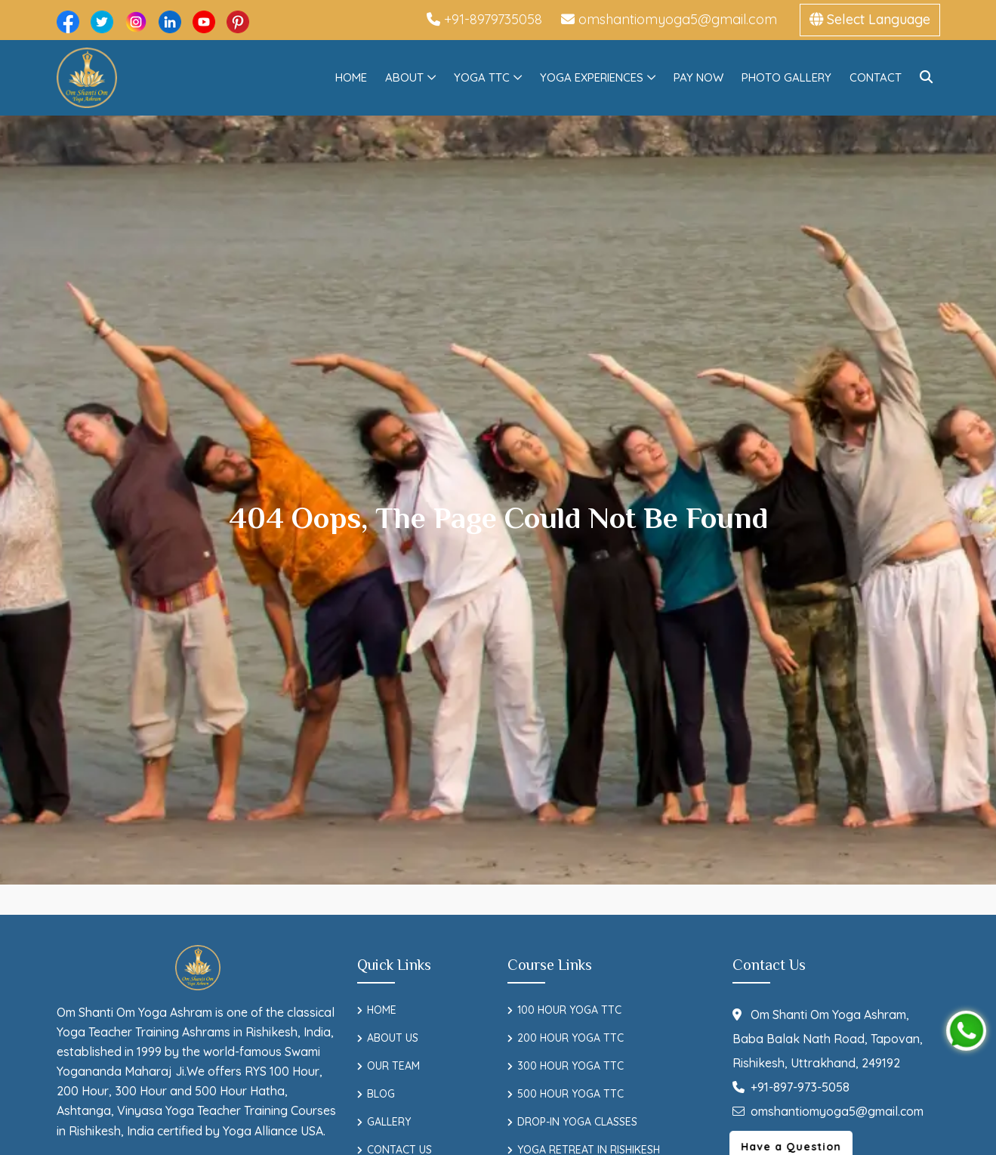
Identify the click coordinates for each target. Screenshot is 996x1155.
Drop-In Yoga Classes (577, 1121)
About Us (392, 1038)
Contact (876, 77)
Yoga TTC (482, 77)
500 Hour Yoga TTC (570, 1094)
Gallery (389, 1121)
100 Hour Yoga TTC (569, 1010)
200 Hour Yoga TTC (570, 1038)
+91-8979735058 (484, 19)
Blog (381, 1094)
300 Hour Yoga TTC (570, 1066)
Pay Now (698, 77)
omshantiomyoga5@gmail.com (669, 19)
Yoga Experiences (591, 77)
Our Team (393, 1066)
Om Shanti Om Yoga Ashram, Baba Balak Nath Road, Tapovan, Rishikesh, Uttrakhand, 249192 (827, 1038)
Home (351, 77)
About (404, 77)
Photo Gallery (786, 77)
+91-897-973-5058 (791, 1087)
